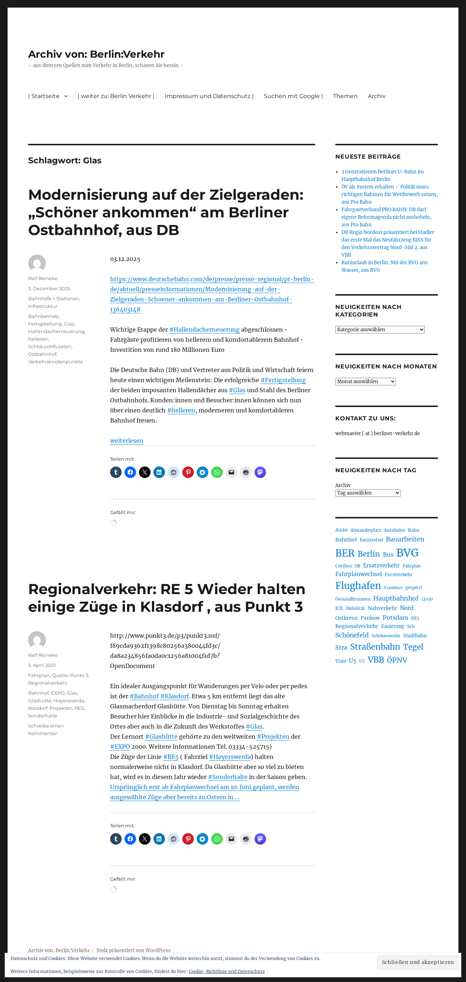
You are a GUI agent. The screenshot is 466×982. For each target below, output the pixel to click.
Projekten (61, 708)
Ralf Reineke (43, 278)
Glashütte (39, 700)
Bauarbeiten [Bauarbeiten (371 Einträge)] (405, 539)
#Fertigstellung (283, 380)
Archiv (377, 96)
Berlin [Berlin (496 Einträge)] (369, 554)
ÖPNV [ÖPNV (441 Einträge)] (397, 660)
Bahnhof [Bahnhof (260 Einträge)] (346, 539)
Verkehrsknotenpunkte (55, 361)
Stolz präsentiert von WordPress (133, 950)
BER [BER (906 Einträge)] (345, 553)
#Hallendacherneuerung (204, 329)
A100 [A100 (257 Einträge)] (341, 530)
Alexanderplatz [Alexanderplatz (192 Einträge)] (365, 530)
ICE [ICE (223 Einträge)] (339, 608)
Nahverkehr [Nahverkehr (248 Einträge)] (382, 608)
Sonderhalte (42, 715)
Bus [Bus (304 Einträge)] (388, 554)
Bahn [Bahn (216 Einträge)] (413, 530)
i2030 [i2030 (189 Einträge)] (427, 599)
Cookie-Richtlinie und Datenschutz (227, 971)
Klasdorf (37, 708)
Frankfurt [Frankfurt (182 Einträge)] (393, 587)
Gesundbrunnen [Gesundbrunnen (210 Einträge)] (352, 599)
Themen (345, 96)
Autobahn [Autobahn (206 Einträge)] (394, 530)
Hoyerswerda (68, 700)
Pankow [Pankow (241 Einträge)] (370, 618)
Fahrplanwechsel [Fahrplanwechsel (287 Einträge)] (358, 574)
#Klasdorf (174, 696)
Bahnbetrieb (43, 316)
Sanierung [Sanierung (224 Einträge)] (392, 626)
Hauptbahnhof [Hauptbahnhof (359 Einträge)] (396, 598)
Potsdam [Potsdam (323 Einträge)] (395, 617)
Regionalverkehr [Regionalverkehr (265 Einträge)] (356, 626)
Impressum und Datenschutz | (209, 96)
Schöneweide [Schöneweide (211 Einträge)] (386, 635)
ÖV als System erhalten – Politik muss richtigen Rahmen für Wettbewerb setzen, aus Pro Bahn (389, 194)
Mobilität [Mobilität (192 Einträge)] (355, 608)
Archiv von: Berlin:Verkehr (96, 54)
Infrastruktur (42, 306)
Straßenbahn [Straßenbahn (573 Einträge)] (375, 647)
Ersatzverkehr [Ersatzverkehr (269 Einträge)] (381, 565)
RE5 (79, 708)
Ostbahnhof (42, 354)
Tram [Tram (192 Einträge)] (340, 661)
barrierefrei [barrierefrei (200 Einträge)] (371, 540)
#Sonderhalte (228, 776)
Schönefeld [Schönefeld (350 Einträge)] (352, 635)
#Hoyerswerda (230, 756)
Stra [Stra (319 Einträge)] (341, 647)
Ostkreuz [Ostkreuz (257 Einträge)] (346, 618)
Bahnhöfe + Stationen (53, 298)
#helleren (181, 410)
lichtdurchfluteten (49, 346)
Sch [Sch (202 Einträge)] (411, 626)
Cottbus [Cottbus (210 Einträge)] (343, 566)
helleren (38, 339)
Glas (69, 324)
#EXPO (120, 746)
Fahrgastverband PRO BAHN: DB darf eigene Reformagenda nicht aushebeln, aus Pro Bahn (386, 217)
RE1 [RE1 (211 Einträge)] (415, 618)
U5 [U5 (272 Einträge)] (352, 661)
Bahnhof (38, 693)
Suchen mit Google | (293, 96)
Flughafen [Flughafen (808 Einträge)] (358, 586)
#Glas (237, 390)
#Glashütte (161, 736)
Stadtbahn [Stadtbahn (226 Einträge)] (415, 636)
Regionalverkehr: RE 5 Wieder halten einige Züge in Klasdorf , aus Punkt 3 (167, 597)
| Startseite (44, 96)
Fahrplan (39, 675)
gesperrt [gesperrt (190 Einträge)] (413, 587)
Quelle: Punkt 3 (70, 675)
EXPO (58, 693)
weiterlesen (126, 440)
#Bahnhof (144, 696)
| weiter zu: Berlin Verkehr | (116, 96)
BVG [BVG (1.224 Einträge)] (407, 552)
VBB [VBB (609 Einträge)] (376, 660)
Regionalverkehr (47, 683)
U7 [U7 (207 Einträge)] (362, 661)
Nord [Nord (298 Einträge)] (407, 608)
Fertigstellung (45, 324)
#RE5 (171, 756)
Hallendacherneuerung (56, 331)
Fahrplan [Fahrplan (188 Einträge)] (412, 566)
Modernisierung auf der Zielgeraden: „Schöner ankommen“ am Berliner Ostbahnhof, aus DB (165, 212)
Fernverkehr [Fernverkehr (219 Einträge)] (399, 574)
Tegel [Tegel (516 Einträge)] (413, 647)
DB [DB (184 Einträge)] (357, 566)
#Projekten (273, 736)
